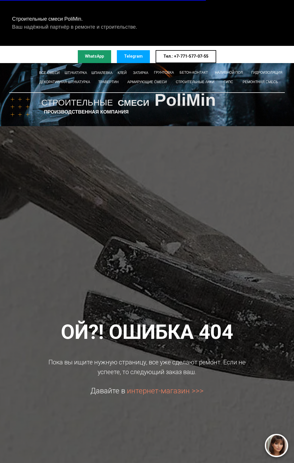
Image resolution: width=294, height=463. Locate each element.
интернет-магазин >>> (165, 390)
